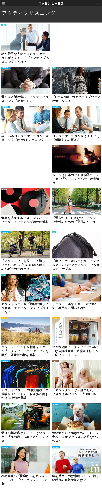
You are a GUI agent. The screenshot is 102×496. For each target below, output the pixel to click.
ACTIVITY (4, 319)
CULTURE (55, 147)
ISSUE (54, 276)
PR (53, 190)
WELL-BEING (5, 69)
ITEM (3, 25)
